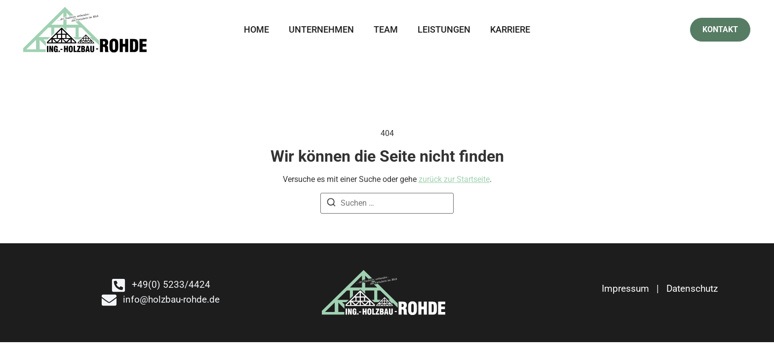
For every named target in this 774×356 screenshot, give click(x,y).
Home (256, 29)
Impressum (625, 288)
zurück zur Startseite (454, 179)
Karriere (510, 29)
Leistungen (444, 29)
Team (386, 29)
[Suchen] (331, 204)
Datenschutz (692, 288)
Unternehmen (321, 29)
